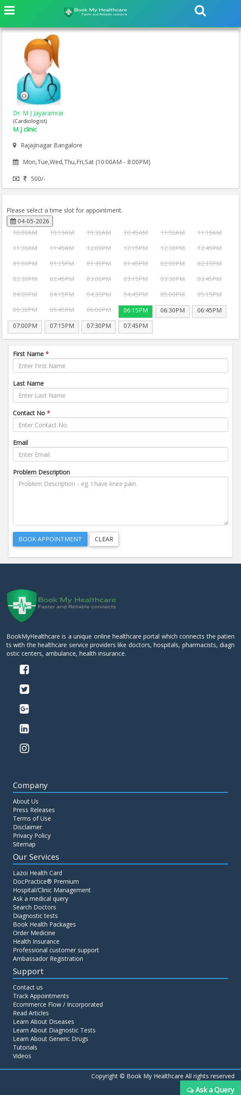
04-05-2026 (29, 221)
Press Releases (34, 810)
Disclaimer (27, 827)
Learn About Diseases (43, 1021)
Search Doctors (34, 907)
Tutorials (25, 1047)
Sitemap (24, 844)
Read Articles (31, 1013)
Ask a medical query (40, 898)
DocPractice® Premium (46, 881)
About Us (26, 801)
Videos (22, 1056)
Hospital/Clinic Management (52, 890)
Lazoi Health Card (37, 873)
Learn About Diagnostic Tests (54, 1030)
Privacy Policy (32, 835)
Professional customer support (56, 950)
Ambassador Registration (48, 958)
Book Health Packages (44, 924)
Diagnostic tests (35, 916)
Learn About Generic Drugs (50, 1039)
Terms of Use (32, 818)
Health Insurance (36, 941)
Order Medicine (34, 933)
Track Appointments (41, 996)
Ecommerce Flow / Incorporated (58, 1004)
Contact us (28, 987)
